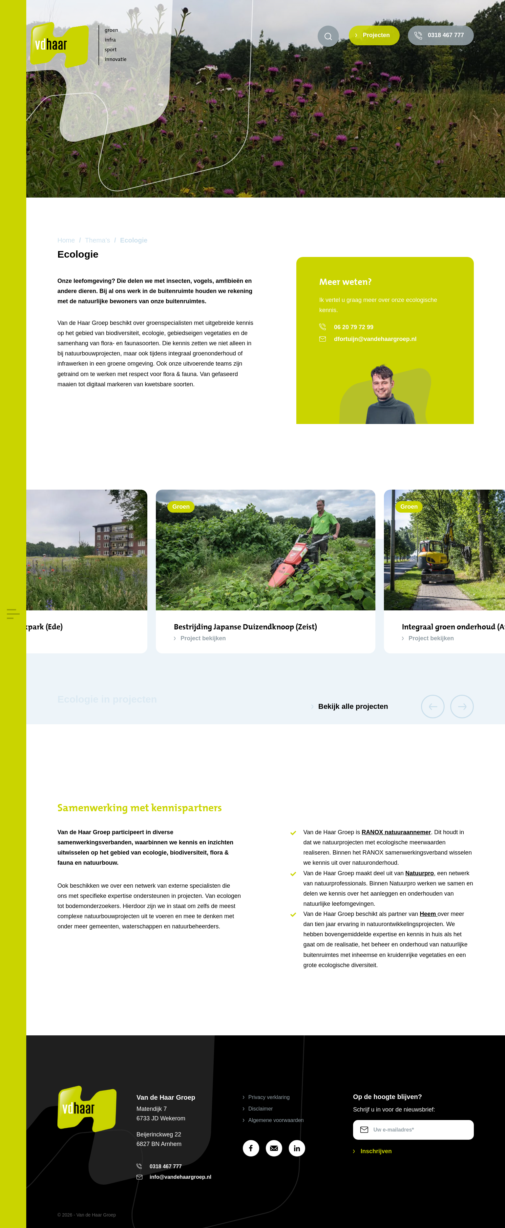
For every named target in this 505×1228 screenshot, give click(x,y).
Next (462, 706)
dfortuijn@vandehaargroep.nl (375, 339)
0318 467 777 (446, 35)
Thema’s (97, 240)
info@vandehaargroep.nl (180, 1177)
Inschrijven (376, 1151)
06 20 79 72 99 (353, 327)
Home (66, 240)
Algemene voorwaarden (276, 1120)
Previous (433, 706)
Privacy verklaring (269, 1097)
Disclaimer (260, 1109)
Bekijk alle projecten (353, 706)
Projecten (376, 35)
